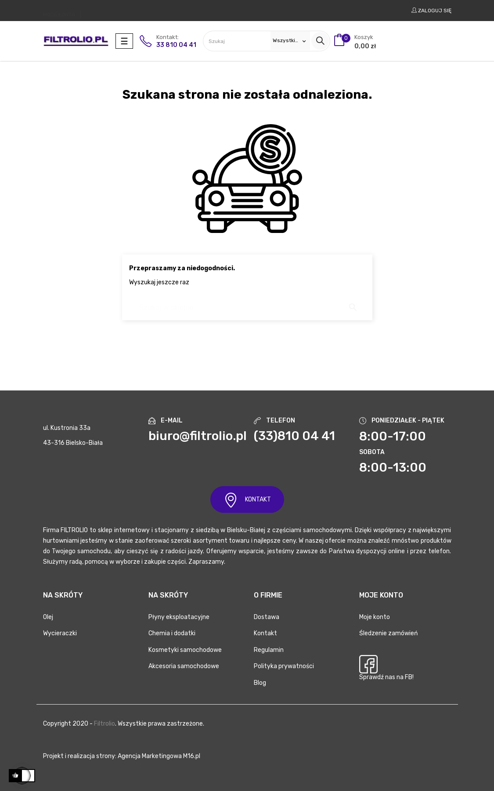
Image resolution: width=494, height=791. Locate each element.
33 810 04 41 (176, 45)
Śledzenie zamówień (388, 633)
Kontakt (265, 633)
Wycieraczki (60, 633)
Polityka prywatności (284, 666)
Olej (48, 617)
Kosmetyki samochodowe (185, 650)
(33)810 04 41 (294, 436)
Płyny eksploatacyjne (178, 617)
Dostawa (266, 617)
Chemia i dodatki (171, 633)
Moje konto (374, 617)
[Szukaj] (247, 303)
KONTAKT (247, 500)
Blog (260, 683)
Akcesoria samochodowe (183, 666)
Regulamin (269, 650)
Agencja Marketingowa (150, 756)
